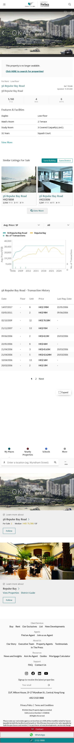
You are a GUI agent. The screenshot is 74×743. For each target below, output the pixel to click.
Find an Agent (28, 635)
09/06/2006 (6, 336)
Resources (37, 653)
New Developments (55, 626)
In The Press (37, 647)
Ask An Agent (31, 656)
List (41, 626)
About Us (37, 640)
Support (37, 661)
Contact (37, 729)
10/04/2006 (6, 360)
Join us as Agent (45, 635)
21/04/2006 (6, 349)
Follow (9, 530)
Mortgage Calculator (59, 656)
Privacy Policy (26, 705)
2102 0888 (37, 740)
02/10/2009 (6, 320)
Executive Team (26, 643)
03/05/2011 (6, 312)
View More (6, 142)
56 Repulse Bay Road (15, 196)
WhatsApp (37, 735)
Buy (11, 626)
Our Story (11, 643)
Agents (37, 632)
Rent (18, 626)
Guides (43, 656)
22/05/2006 (6, 344)
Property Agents (44, 643)
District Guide (28, 592)
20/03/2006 (6, 365)
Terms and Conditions (44, 705)
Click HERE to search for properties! (25, 71)
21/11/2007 (6, 328)
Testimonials (61, 643)
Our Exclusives (29, 626)
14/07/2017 (6, 307)
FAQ (30, 664)
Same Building (50, 160)
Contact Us (40, 664)
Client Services (37, 623)
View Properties (11, 592)
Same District (65, 160)
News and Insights (13, 656)
